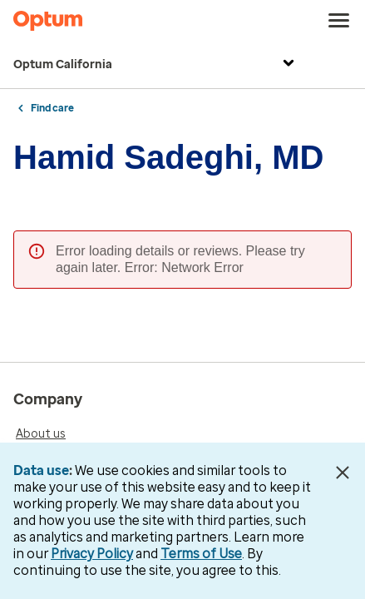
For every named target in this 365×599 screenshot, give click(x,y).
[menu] (339, 20)
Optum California (155, 65)
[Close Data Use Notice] (343, 473)
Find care (52, 108)
